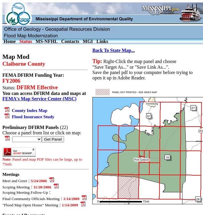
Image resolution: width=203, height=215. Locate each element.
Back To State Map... (113, 50)
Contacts (70, 41)
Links (102, 41)
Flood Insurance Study (28, 116)
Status (25, 41)
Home (10, 41)
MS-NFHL (47, 41)
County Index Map (24, 110)
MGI (88, 41)
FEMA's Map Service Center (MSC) (39, 98)
